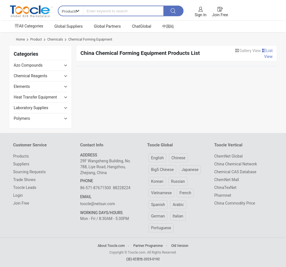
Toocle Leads (24, 187)
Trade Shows (24, 179)
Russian (178, 181)
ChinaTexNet (225, 187)
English (157, 158)
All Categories (29, 26)
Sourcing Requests (29, 172)
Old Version (179, 246)
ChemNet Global (228, 156)
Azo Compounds (28, 65)
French (185, 193)
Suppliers (21, 164)
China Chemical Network (235, 164)
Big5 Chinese (162, 169)
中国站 (168, 26)
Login (18, 195)
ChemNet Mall (226, 179)
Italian (178, 216)
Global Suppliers (68, 26)
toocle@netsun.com (97, 204)
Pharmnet (222, 195)
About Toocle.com (111, 246)
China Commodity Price (234, 203)
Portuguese (161, 228)
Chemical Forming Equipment (90, 39)
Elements (22, 86)
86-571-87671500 (95, 188)
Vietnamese (161, 193)
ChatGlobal (141, 26)
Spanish (158, 204)
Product (36, 39)
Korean (157, 181)
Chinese (178, 158)
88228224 (121, 188)
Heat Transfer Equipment (35, 97)
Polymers (22, 118)
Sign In (200, 15)
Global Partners (107, 26)
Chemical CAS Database (235, 172)
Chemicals (55, 39)
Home (20, 39)
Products (21, 156)
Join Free (220, 15)
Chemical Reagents (30, 76)
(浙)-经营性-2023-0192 (143, 259)
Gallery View (248, 50)
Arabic (178, 204)
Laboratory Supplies (31, 108)
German (158, 216)
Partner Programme (148, 246)
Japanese (190, 169)
